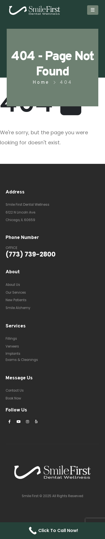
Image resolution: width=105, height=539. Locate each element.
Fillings (11, 338)
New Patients (16, 300)
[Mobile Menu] (92, 10)
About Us (13, 284)
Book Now (13, 398)
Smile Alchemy (18, 308)
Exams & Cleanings (22, 360)
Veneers (12, 346)
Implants (13, 353)
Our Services (16, 292)
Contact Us (15, 390)
